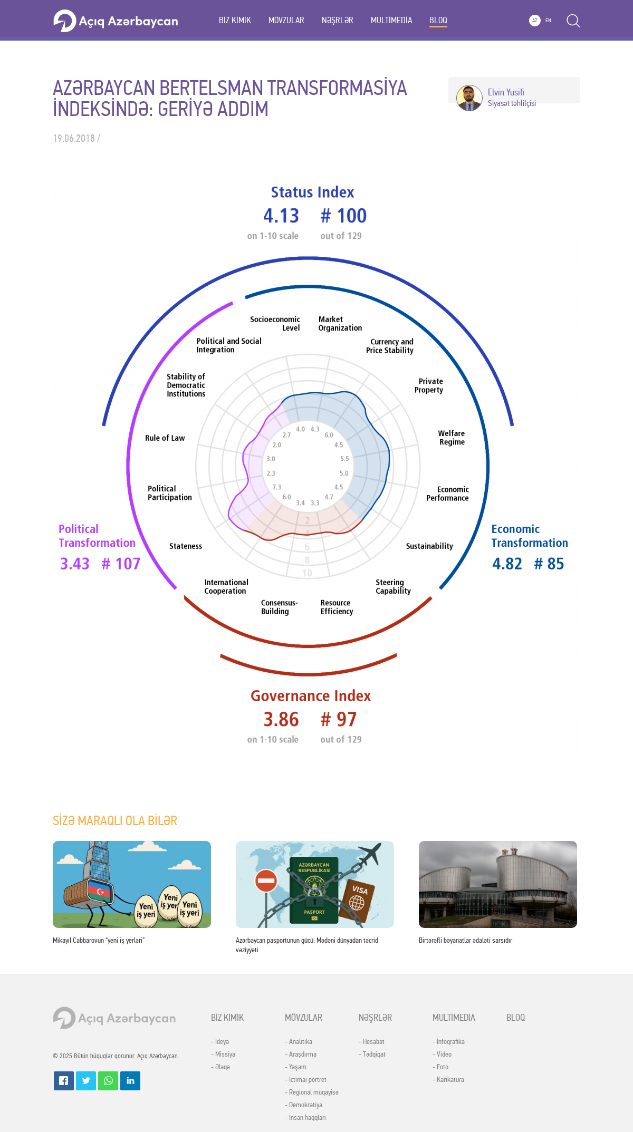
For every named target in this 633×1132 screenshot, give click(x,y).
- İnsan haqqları (305, 1117)
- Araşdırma (300, 1054)
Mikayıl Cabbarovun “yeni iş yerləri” (99, 940)
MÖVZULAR (286, 20)
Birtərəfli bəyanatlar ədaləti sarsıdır (465, 940)
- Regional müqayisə (312, 1092)
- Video (442, 1054)
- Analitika (298, 1042)
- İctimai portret (306, 1079)
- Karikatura (448, 1079)
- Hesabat (372, 1042)
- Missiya (223, 1054)
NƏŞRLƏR (337, 20)
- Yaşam (295, 1067)
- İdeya (220, 1042)
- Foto (440, 1067)
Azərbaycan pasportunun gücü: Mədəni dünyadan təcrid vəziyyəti (307, 945)
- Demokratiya (303, 1105)
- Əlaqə (220, 1067)
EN (548, 20)
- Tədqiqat (372, 1054)
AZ (534, 20)
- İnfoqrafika (449, 1042)
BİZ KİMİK (235, 20)
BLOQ (438, 20)
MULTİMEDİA (391, 20)
